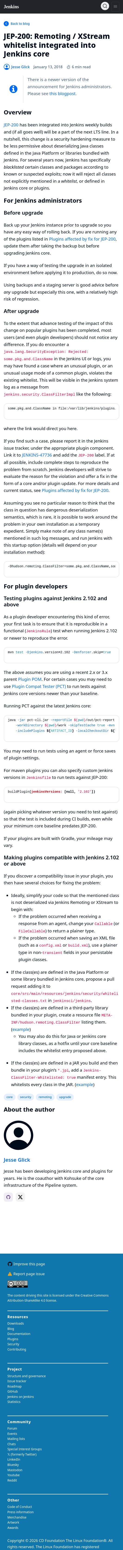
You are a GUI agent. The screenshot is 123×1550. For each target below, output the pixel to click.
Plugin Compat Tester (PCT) (39, 686)
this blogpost (62, 93)
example (21, 1029)
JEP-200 (11, 125)
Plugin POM (30, 679)
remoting (45, 1097)
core (9, 1097)
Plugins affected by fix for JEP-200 (82, 239)
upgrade (65, 1097)
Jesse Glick (17, 1159)
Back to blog (20, 23)
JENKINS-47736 (37, 455)
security (25, 1097)
